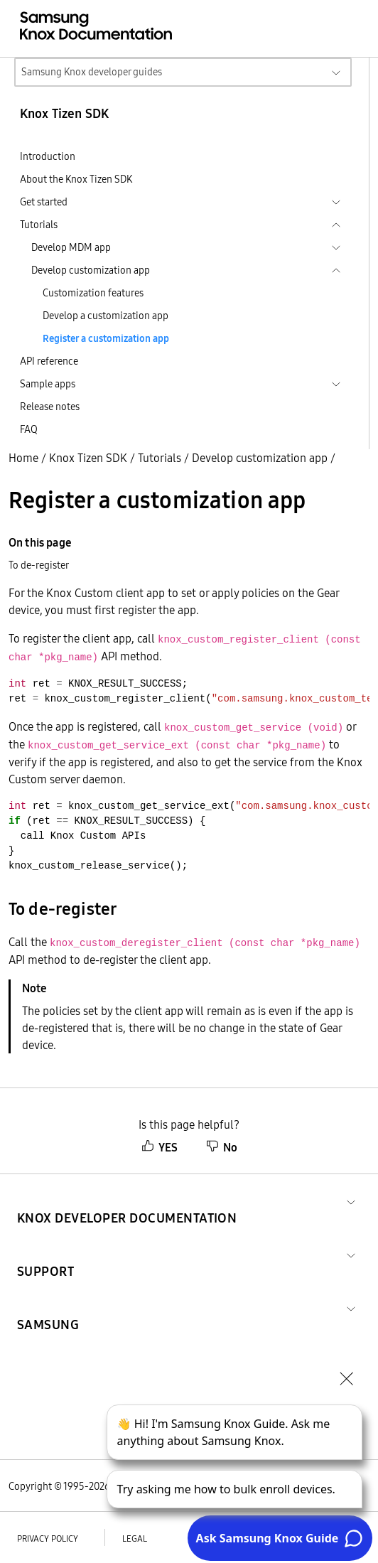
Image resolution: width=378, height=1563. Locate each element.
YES (159, 1147)
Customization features (93, 293)
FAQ (29, 429)
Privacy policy (47, 1538)
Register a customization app (106, 338)
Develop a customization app (105, 315)
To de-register (39, 565)
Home (23, 458)
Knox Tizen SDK (88, 458)
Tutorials (159, 458)
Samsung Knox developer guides (91, 72)
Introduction (47, 156)
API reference (49, 361)
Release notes (50, 406)
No (221, 1147)
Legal (134, 1538)
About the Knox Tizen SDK (76, 179)
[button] (127, 1201)
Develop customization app (260, 458)
